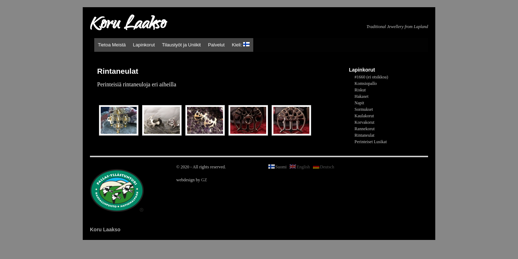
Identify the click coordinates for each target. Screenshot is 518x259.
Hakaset (362, 96)
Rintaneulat (364, 135)
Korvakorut (364, 122)
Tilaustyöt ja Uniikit (181, 44)
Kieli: (241, 44)
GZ (204, 179)
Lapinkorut (144, 44)
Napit (359, 102)
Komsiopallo (366, 83)
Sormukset (364, 109)
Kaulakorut (364, 115)
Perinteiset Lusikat (371, 141)
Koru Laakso (128, 25)
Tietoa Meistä (112, 44)
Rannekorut (365, 128)
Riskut (360, 89)
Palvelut (216, 44)
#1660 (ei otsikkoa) (371, 76)
